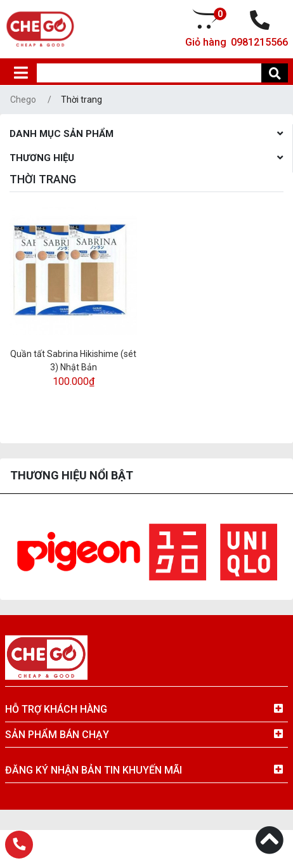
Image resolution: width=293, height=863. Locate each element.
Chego (23, 99)
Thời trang (81, 99)
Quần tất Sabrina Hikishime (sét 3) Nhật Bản (73, 360)
